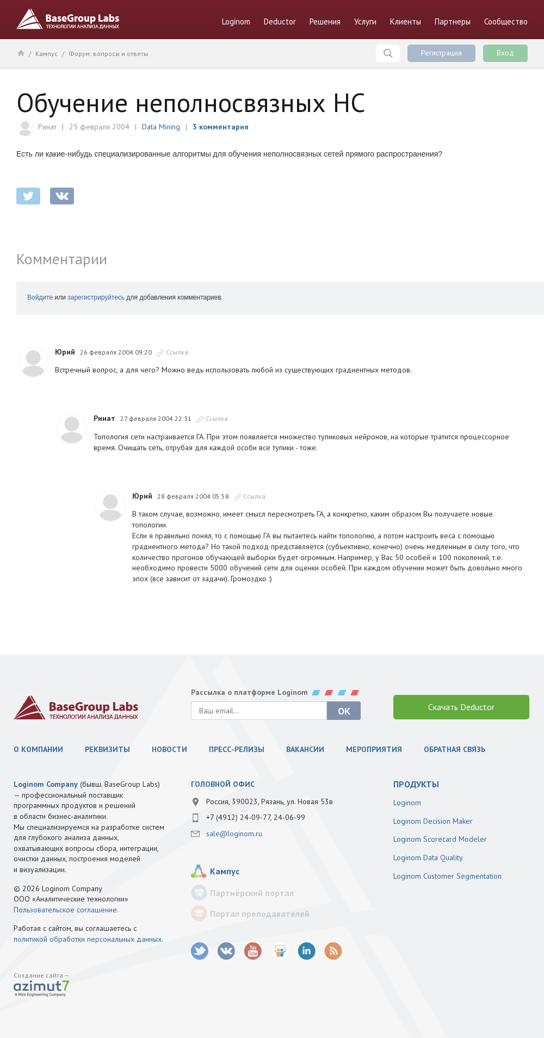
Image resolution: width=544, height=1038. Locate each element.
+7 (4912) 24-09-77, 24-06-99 (255, 817)
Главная (20, 52)
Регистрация (441, 53)
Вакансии (305, 749)
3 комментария (221, 127)
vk (227, 951)
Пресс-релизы (236, 749)
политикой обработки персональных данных (88, 939)
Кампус (46, 53)
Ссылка (177, 352)
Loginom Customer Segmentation (447, 876)
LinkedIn (307, 951)
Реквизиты (107, 749)
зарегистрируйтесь (96, 297)
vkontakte (62, 196)
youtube (253, 951)
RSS (333, 951)
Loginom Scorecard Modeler (440, 839)
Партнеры (453, 21)
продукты (416, 784)
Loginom (236, 21)
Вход (505, 53)
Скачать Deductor (461, 706)
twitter (28, 196)
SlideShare (280, 951)
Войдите (40, 297)
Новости (169, 749)
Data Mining (161, 127)
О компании (38, 749)
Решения (325, 21)
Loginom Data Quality (428, 857)
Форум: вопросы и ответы (108, 53)
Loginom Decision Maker (433, 821)
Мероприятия (374, 749)
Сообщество (506, 21)
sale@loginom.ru (234, 833)
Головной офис (223, 784)
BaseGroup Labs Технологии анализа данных (68, 19)
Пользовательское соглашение (65, 910)
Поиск (388, 53)
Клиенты (405, 21)
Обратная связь (454, 749)
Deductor (280, 21)
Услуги (365, 21)
